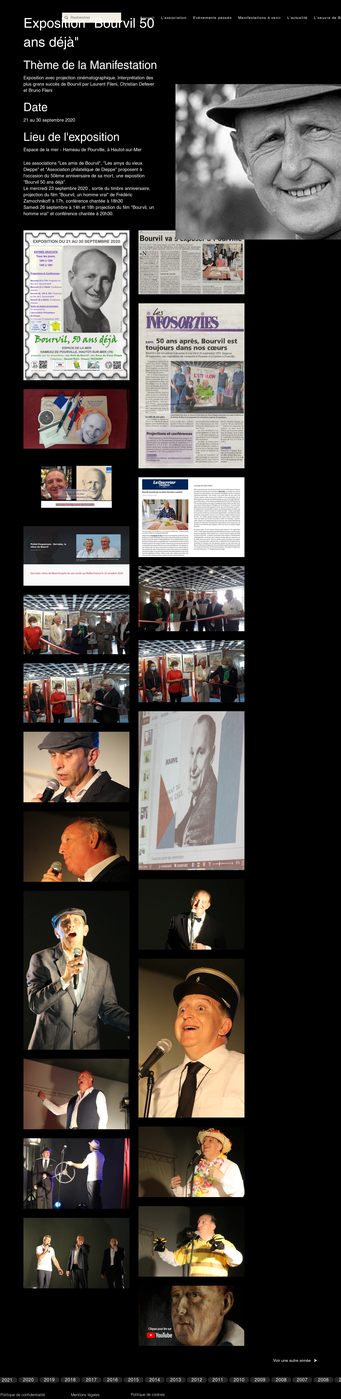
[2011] (218, 1380)
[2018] (70, 1380)
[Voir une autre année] (295, 1360)
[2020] (28, 1380)
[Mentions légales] (85, 1394)
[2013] (176, 1380)
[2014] (155, 1380)
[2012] (197, 1380)
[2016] (112, 1380)
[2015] (133, 1380)
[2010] (239, 1380)
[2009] (260, 1380)
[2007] (302, 1380)
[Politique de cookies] (148, 1394)
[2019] (49, 1380)
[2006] (323, 1380)
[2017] (91, 1380)
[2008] (281, 1380)
